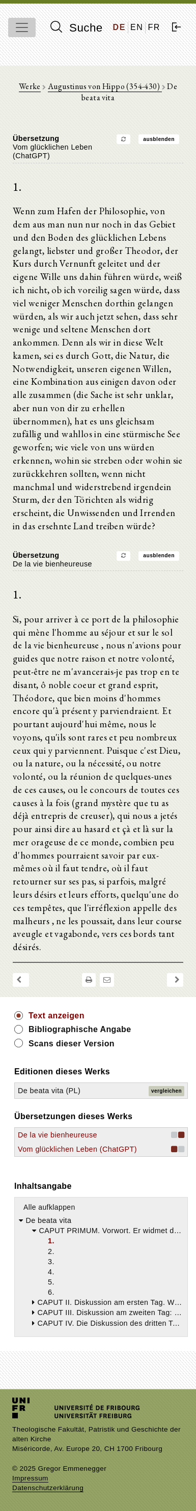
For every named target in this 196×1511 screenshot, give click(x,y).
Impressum (30, 1478)
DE (119, 27)
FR (154, 27)
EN (136, 27)
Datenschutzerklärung (47, 1488)
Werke (30, 86)
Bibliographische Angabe (80, 1029)
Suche (76, 27)
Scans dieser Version (72, 1043)
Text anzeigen (57, 1015)
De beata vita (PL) (49, 1091)
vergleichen (166, 1091)
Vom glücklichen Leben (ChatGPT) (77, 1149)
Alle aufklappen (49, 1207)
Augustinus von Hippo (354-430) (104, 86)
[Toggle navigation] (22, 27)
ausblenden (159, 139)
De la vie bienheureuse (57, 1135)
